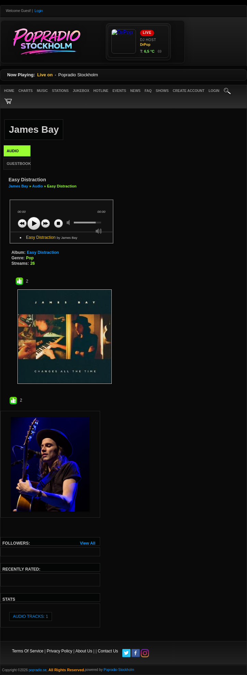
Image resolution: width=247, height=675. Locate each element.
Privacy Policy (59, 651)
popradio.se (37, 670)
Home (9, 91)
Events (119, 91)
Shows (162, 91)
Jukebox (81, 91)
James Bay (18, 186)
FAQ (148, 91)
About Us (84, 651)
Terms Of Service (27, 651)
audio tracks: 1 (30, 616)
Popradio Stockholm (119, 670)
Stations (60, 91)
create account (189, 91)
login (213, 91)
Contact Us (108, 651)
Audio (37, 186)
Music (42, 91)
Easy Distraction (51, 237)
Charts (25, 91)
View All (87, 543)
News (135, 91)
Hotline (100, 91)
